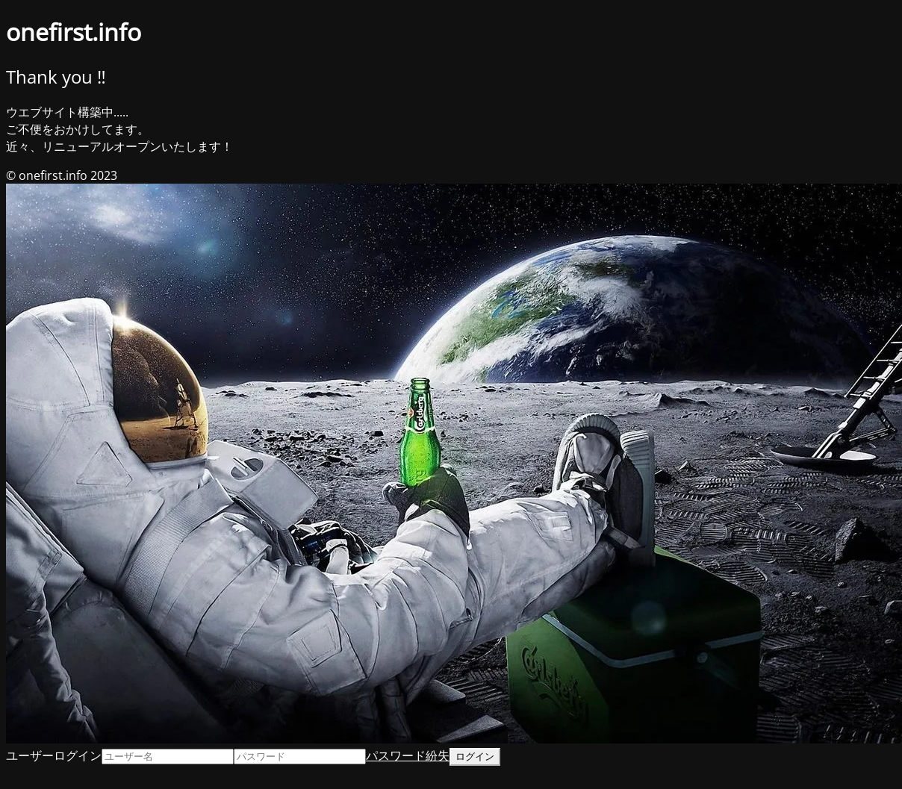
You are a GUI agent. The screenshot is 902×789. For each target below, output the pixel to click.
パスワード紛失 (408, 755)
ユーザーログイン (54, 755)
